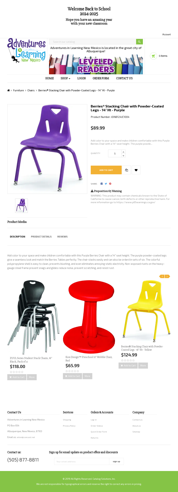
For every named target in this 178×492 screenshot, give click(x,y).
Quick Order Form (99, 432)
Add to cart (106, 170)
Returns (94, 438)
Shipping (67, 420)
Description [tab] (17, 236)
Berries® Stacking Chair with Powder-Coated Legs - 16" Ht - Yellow (142, 348)
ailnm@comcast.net (26, 437)
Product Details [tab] (41, 236)
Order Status (97, 426)
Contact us (137, 420)
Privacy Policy (69, 426)
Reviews (62, 236)
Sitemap (136, 432)
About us (136, 426)
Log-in (94, 420)
